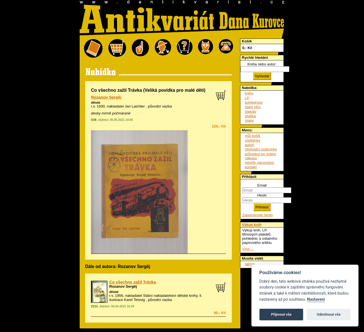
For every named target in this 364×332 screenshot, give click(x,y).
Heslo (262, 195)
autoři (249, 145)
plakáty (250, 111)
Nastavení (316, 299)
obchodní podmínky (261, 149)
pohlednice (253, 102)
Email (261, 185)
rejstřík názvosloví (259, 162)
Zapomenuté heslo (257, 215)
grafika (250, 116)
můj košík (252, 136)
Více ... (248, 249)
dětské (95, 102)
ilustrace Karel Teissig (127, 300)
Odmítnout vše (328, 314)
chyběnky (252, 140)
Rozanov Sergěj (106, 97)
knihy (249, 93)
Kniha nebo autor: (261, 64)
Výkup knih (251, 225)
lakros (250, 264)
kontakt (251, 167)
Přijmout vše (281, 314)
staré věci (253, 107)
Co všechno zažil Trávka (132, 282)
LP (247, 98)
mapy (249, 120)
